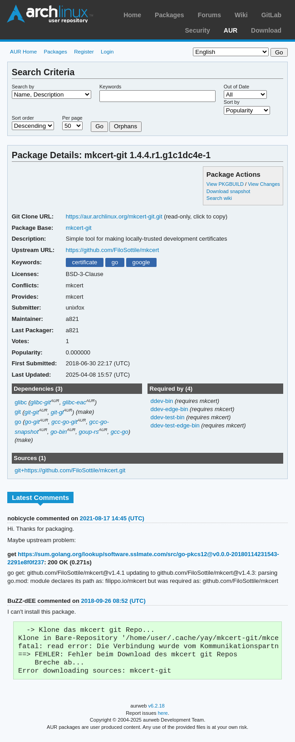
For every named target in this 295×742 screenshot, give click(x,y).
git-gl (57, 412)
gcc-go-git (64, 421)
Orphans (125, 126)
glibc (21, 402)
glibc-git (40, 402)
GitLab (271, 15)
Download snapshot (228, 191)
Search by (23, 86)
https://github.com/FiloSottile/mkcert (112, 250)
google (141, 262)
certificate (85, 262)
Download (266, 30)
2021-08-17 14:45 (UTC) (112, 518)
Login (107, 51)
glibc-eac (74, 402)
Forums (209, 15)
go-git (32, 421)
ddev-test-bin (168, 417)
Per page (72, 118)
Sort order (23, 118)
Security (197, 30)
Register (84, 51)
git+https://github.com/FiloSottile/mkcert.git (70, 470)
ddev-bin (162, 401)
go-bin (58, 431)
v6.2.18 (156, 711)
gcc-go (119, 431)
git (18, 412)
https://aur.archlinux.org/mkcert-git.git (114, 216)
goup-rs (89, 431)
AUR (230, 30)
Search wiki (219, 198)
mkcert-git (79, 227)
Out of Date (236, 86)
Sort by (232, 102)
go (115, 262)
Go (99, 126)
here (163, 718)
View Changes (264, 184)
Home (132, 15)
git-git (32, 412)
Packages (169, 15)
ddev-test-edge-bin (175, 425)
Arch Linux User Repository (50, 14)
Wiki (241, 15)
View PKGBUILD (225, 184)
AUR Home (23, 51)
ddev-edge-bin (170, 409)
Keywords (110, 86)
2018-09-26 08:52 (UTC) (113, 600)
